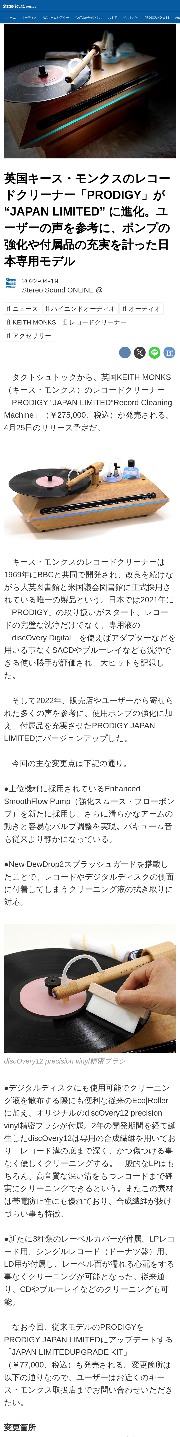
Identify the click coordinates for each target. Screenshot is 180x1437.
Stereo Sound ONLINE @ (62, 290)
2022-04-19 (40, 281)
